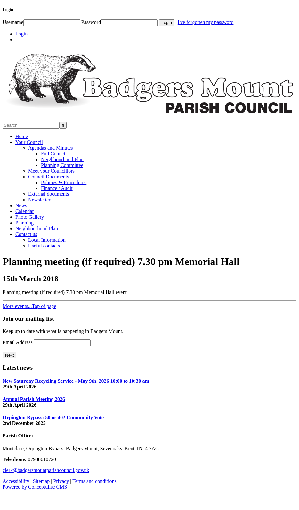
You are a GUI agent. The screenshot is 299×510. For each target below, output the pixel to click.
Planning (24, 222)
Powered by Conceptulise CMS (35, 487)
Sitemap (41, 481)
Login (22, 33)
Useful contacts (44, 245)
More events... (17, 306)
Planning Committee (62, 165)
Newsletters (40, 199)
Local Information (47, 240)
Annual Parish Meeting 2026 (34, 399)
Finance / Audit (57, 188)
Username (13, 22)
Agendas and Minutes (50, 148)
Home (21, 136)
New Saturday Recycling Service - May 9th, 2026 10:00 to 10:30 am (76, 381)
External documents (48, 194)
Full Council (54, 153)
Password (91, 22)
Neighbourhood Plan (62, 159)
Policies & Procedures (63, 182)
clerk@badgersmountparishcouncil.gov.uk (46, 470)
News (21, 205)
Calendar (24, 211)
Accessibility (16, 481)
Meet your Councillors (51, 171)
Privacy (61, 481)
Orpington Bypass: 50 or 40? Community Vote (53, 417)
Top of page (44, 306)
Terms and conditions (94, 481)
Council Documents (48, 176)
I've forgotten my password (206, 22)
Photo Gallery (29, 217)
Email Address (18, 342)
